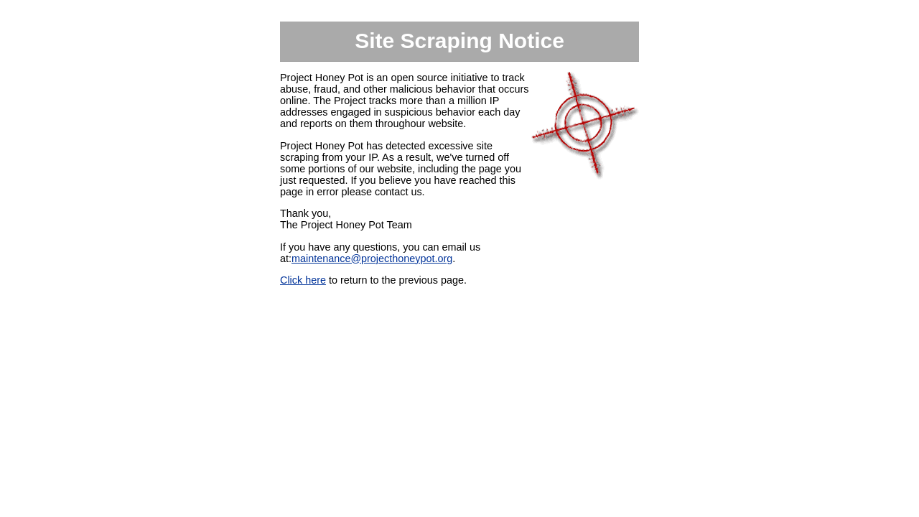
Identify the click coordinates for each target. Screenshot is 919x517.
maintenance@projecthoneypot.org (371, 258)
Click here (303, 280)
